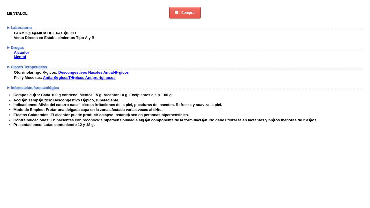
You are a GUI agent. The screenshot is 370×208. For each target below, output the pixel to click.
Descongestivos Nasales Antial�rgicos (93, 72)
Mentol (20, 57)
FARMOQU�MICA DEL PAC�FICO (45, 33)
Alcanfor (21, 52)
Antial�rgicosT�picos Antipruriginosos (79, 77)
